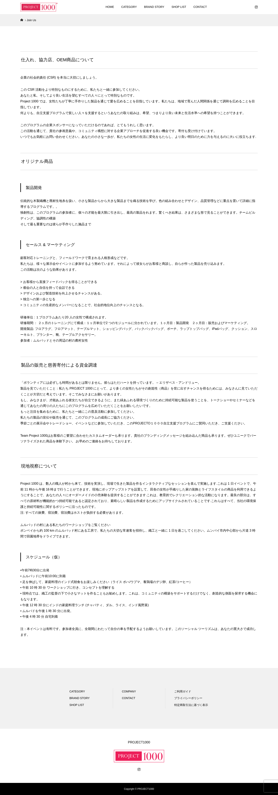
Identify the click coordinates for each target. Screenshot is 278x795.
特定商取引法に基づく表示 (191, 705)
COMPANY (129, 691)
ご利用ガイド (182, 691)
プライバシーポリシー (188, 698)
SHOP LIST (179, 6)
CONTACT (200, 6)
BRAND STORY (154, 6)
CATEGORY (129, 6)
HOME (110, 6)
